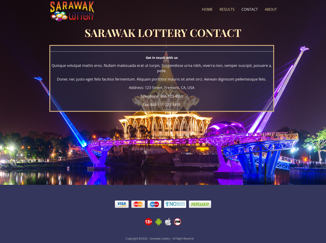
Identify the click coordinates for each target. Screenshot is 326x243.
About (271, 9)
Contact (249, 9)
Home (207, 9)
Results (227, 9)
